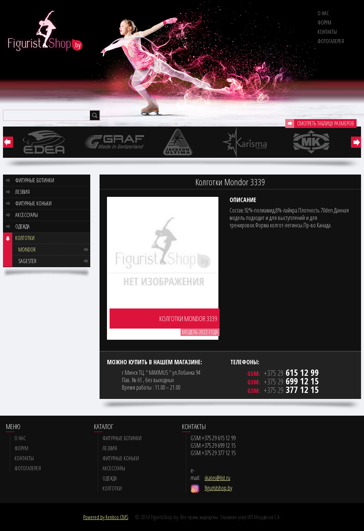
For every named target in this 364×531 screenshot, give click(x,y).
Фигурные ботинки (34, 180)
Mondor (27, 249)
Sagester (27, 261)
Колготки (25, 237)
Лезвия (22, 191)
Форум (324, 22)
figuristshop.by (218, 488)
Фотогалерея (331, 41)
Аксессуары (26, 214)
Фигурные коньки (33, 203)
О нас (323, 13)
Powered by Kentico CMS (105, 517)
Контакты (327, 31)
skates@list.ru (217, 478)
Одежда (22, 226)
